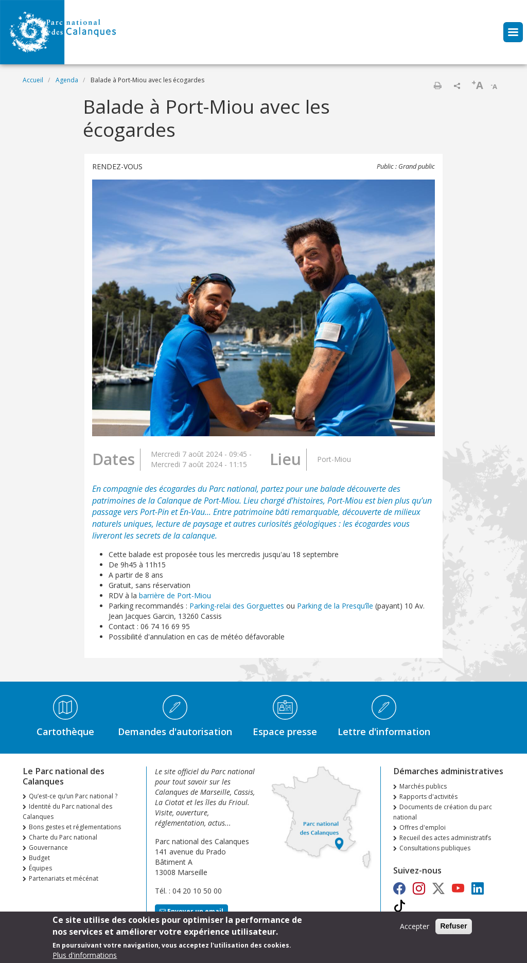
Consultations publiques (434, 848)
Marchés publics (423, 786)
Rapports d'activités (428, 796)
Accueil (33, 80)
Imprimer (437, 85)
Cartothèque (65, 731)
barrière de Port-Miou (175, 595)
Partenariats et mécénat (63, 878)
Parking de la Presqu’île (335, 606)
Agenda (67, 80)
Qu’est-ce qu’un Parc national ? (73, 796)
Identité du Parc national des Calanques (67, 811)
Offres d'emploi (422, 827)
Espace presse (285, 731)
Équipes (40, 868)
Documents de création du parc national (442, 812)
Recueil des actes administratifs (445, 837)
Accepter (414, 929)
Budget (39, 857)
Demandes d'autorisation (175, 731)
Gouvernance (48, 847)
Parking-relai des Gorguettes (236, 606)
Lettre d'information (384, 731)
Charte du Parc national (63, 837)
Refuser (453, 929)
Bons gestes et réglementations (75, 827)
